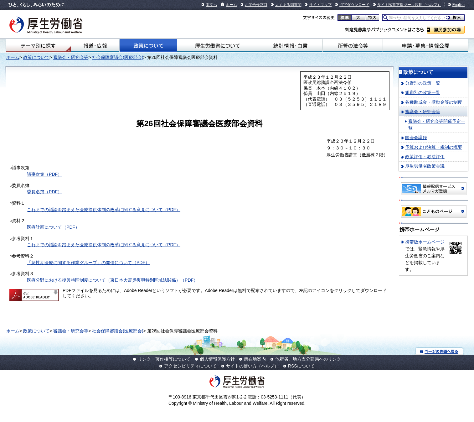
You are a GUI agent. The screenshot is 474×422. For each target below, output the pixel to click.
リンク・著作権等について (164, 359)
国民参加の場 (446, 30)
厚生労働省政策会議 (425, 166)
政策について (148, 45)
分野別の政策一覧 (422, 83)
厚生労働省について (217, 45)
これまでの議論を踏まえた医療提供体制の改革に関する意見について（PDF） (103, 209)
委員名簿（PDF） (44, 191)
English (458, 5)
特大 (372, 17)
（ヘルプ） (431, 5)
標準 (344, 17)
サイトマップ (320, 5)
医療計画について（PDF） (53, 227)
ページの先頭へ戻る (439, 351)
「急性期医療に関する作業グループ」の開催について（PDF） (88, 262)
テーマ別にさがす (38, 46)
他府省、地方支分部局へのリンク (308, 359)
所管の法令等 (353, 45)
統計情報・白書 (290, 45)
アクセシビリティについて (190, 365)
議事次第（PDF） (44, 174)
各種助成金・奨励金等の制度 (433, 102)
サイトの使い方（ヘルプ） (252, 365)
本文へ (211, 5)
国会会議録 (416, 137)
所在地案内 (255, 359)
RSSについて (301, 365)
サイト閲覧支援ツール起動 (399, 5)
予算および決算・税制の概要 (433, 147)
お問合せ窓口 (256, 5)
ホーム (231, 5)
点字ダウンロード (354, 5)
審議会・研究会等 (70, 57)
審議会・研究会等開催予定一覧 (436, 125)
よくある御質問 (288, 5)
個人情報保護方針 (217, 359)
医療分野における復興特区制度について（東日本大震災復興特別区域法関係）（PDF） (112, 280)
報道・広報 (95, 45)
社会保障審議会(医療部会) (117, 57)
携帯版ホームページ (425, 241)
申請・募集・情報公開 (425, 45)
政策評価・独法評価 (425, 156)
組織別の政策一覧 (422, 92)
